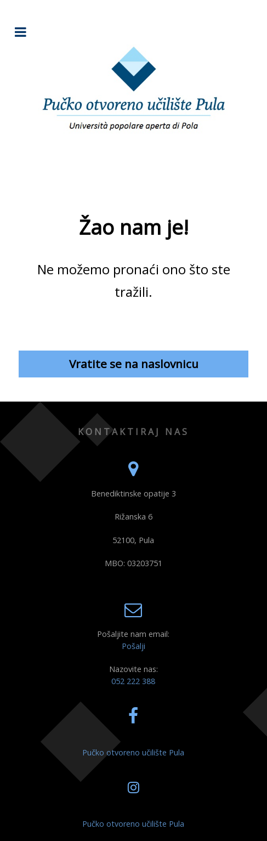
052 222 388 (133, 681)
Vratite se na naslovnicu (133, 363)
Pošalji (133, 646)
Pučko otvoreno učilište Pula (133, 752)
